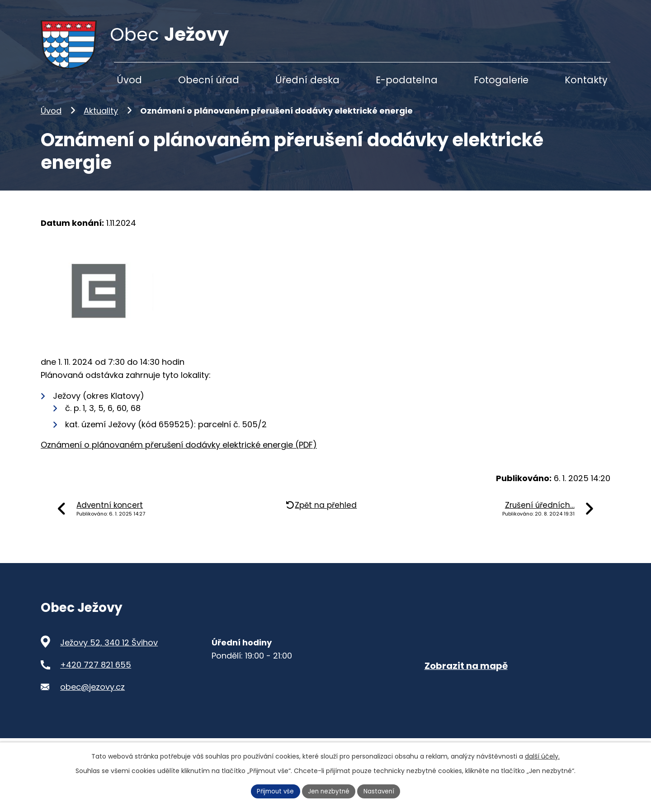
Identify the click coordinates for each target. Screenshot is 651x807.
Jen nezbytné (329, 790)
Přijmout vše (274, 790)
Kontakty (586, 79)
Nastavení (381, 790)
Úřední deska (307, 79)
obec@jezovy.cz (92, 701)
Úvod (51, 125)
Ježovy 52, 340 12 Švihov (109, 657)
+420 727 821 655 (95, 679)
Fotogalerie (501, 79)
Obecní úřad (208, 79)
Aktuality (101, 125)
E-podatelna (407, 79)
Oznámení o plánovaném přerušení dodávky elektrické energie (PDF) (179, 459)
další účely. (542, 755)
